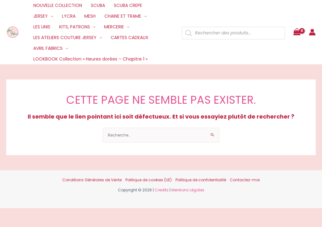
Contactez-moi (245, 180)
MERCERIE (114, 27)
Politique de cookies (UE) (148, 180)
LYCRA (68, 16)
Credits (162, 190)
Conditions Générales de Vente (92, 180)
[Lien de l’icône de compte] (312, 32)
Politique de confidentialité (200, 180)
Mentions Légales (187, 190)
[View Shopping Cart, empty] (297, 32)
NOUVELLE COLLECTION (57, 5)
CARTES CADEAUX (129, 37)
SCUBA (98, 5)
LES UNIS (41, 27)
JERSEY (40, 16)
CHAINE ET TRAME (122, 16)
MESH (90, 16)
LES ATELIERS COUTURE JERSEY (65, 37)
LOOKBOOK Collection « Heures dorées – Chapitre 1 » (90, 59)
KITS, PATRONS (74, 27)
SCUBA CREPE (128, 5)
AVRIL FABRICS (48, 48)
